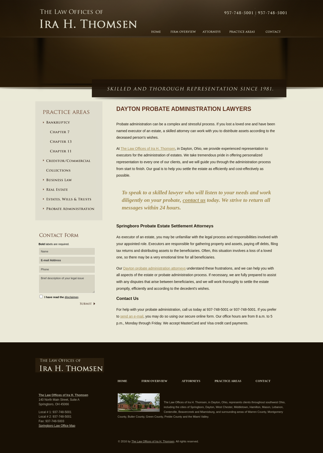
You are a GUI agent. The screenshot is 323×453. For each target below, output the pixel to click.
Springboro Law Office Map (57, 425)
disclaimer (71, 297)
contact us (194, 200)
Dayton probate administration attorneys (154, 268)
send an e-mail (132, 316)
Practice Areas (227, 381)
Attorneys (191, 381)
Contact (256, 13)
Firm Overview (155, 381)
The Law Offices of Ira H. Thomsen (88, 19)
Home (122, 381)
